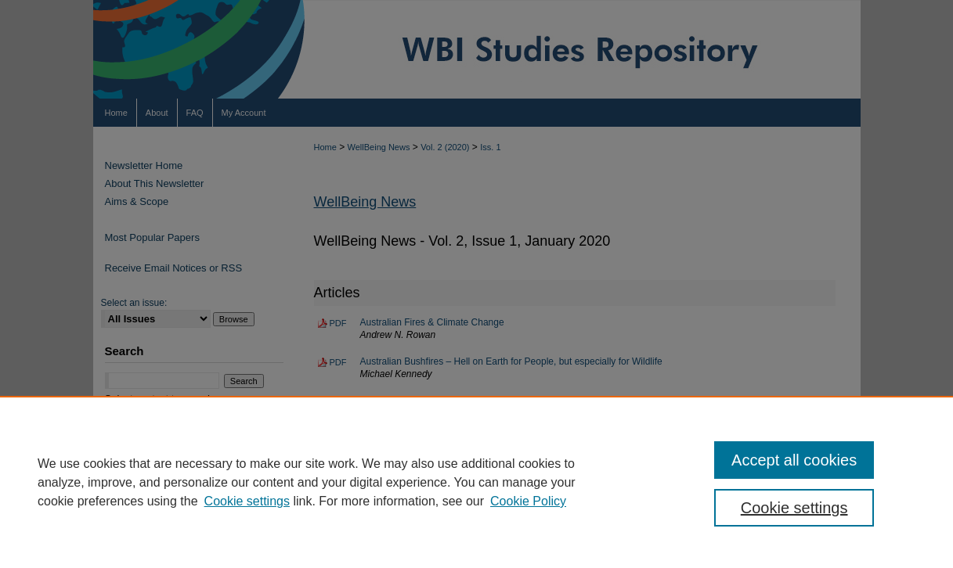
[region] (476, 482)
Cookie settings (247, 501)
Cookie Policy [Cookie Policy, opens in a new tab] (528, 501)
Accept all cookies (794, 460)
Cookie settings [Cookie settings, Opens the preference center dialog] (794, 507)
